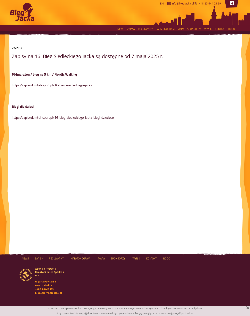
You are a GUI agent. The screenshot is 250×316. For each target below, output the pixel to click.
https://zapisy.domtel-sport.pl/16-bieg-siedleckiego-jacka (52, 85)
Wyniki (208, 29)
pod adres (187, 313)
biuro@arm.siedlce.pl (48, 293)
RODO (231, 29)
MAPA (181, 29)
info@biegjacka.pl (183, 3)
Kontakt (220, 29)
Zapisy (131, 29)
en (162, 3)
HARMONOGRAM (165, 29)
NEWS (120, 29)
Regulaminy (145, 29)
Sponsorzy (194, 29)
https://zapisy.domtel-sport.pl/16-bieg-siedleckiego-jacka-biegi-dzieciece (63, 117)
